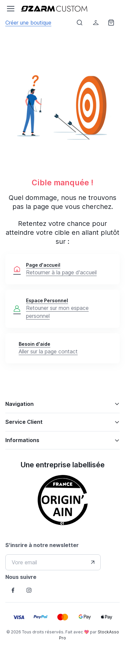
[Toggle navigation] (10, 9)
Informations (22, 440)
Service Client (24, 421)
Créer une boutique (28, 22)
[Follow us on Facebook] (13, 590)
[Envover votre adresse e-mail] (92, 562)
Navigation (19, 404)
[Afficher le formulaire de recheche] (80, 23)
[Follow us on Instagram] (29, 590)
